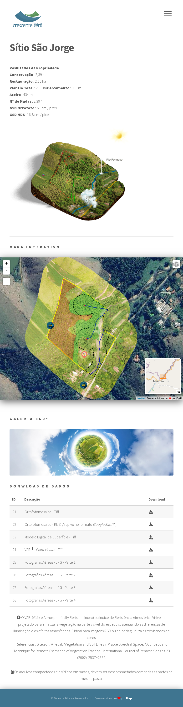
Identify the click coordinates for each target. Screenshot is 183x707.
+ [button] (6, 263)
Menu (167, 13)
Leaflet (141, 398)
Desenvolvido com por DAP (164, 398)
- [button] (6, 271)
